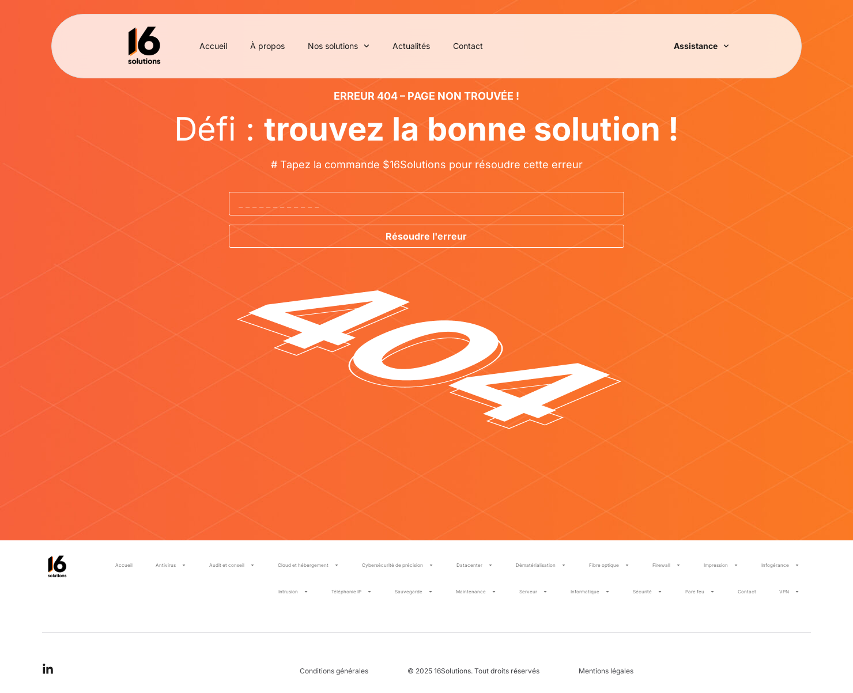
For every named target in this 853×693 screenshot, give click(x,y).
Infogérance (780, 565)
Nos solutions (338, 46)
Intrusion (293, 592)
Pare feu (700, 592)
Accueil (213, 46)
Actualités (411, 46)
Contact (468, 46)
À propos (267, 46)
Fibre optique (609, 565)
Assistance (701, 46)
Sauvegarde (414, 592)
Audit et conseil (232, 565)
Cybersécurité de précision (397, 565)
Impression (721, 565)
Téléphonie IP (351, 592)
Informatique (590, 592)
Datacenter (474, 565)
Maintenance (476, 592)
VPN (789, 592)
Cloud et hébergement (308, 565)
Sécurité (647, 592)
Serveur (533, 592)
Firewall (666, 565)
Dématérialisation (541, 565)
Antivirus (171, 565)
